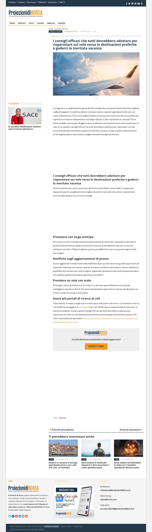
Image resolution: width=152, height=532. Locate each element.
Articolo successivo (130, 429)
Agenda (61, 23)
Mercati (22, 23)
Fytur (42, 529)
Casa (51, 459)
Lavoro (40, 23)
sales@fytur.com (108, 499)
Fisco (31, 23)
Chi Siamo (12, 2)
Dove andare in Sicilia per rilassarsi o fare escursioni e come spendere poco (95, 465)
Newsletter (52, 2)
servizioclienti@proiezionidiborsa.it (117, 508)
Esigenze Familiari (61, 29)
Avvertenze (31, 2)
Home (51, 29)
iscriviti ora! (96, 346)
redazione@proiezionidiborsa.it (115, 490)
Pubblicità (42, 2)
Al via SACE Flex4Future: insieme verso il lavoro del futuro (24, 127)
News (12, 23)
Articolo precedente (63, 429)
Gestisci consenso (51, 526)
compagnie (84, 307)
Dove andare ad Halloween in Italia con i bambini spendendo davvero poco (127, 465)
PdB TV (62, 2)
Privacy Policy (66, 526)
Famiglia (51, 23)
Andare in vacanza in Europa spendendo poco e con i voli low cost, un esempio (63, 465)
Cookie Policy (78, 526)
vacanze (62, 417)
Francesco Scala (71, 31)
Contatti (21, 2)
